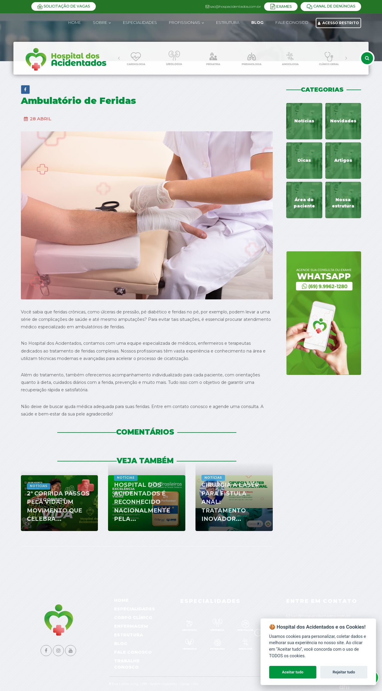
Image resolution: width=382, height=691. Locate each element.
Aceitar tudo (293, 672)
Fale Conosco (133, 652)
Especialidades (134, 609)
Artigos (343, 160)
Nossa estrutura (343, 203)
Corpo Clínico (133, 617)
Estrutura (128, 635)
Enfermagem (131, 626)
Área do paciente (304, 203)
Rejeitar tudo (344, 672)
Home (74, 22)
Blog (120, 643)
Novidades (343, 121)
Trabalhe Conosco (127, 664)
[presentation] (118, 58)
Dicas (304, 160)
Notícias (304, 121)
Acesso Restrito (338, 23)
